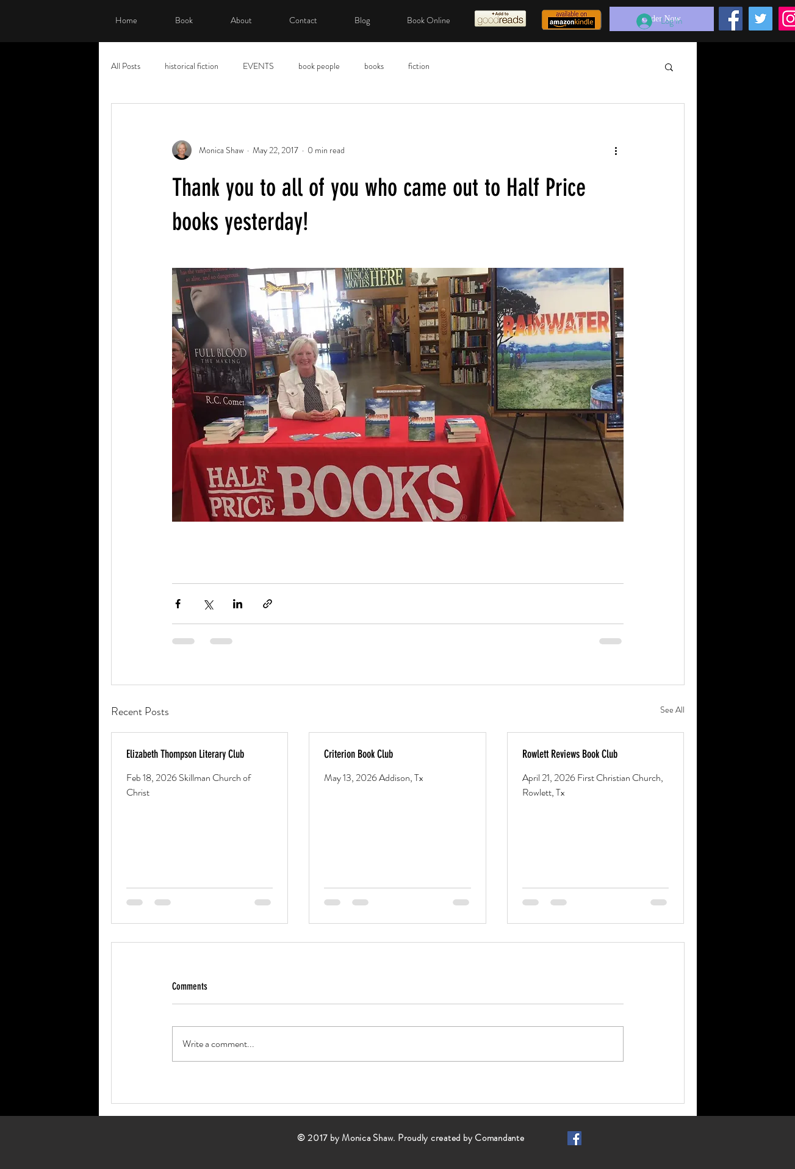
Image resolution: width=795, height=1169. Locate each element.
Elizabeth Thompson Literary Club (185, 754)
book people (319, 66)
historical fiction (191, 66)
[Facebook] (731, 19)
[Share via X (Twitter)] (208, 604)
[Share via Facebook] (178, 604)
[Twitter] (760, 19)
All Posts (125, 66)
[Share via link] (267, 604)
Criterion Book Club (358, 754)
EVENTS (258, 66)
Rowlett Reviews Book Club (569, 754)
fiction (419, 66)
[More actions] (616, 150)
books (374, 66)
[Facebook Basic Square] (574, 1138)
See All (672, 709)
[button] (669, 66)
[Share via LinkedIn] (237, 604)
